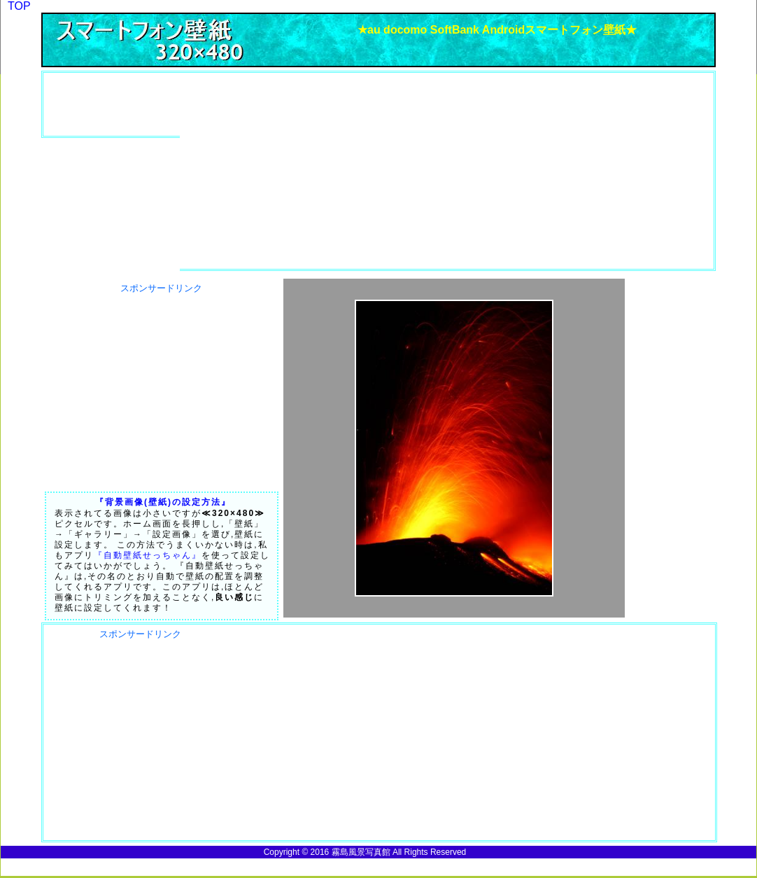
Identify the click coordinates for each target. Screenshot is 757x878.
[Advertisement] (124, 104)
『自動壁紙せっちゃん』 (147, 555)
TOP (19, 6)
